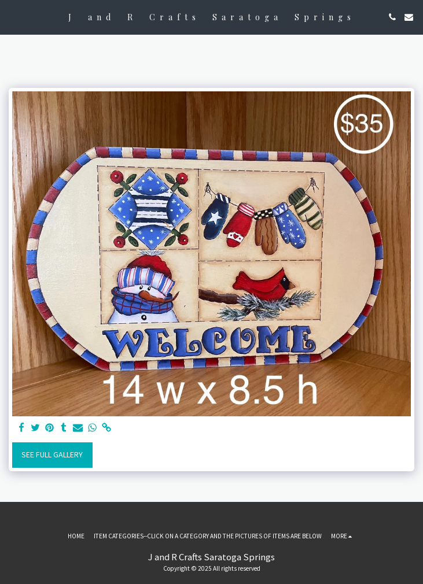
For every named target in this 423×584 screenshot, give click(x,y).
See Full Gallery (52, 454)
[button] (13, 16)
